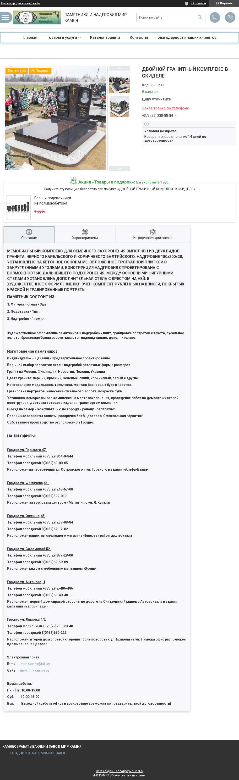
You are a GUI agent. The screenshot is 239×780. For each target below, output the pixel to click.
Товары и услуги (62, 37)
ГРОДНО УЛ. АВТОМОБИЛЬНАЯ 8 (37, 753)
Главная (30, 37)
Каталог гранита (105, 37)
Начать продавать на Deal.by (20, 3)
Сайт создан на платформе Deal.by (119, 771)
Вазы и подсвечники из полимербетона (52, 201)
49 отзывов (198, 3)
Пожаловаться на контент (129, 775)
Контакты (139, 37)
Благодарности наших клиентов (187, 37)
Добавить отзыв (230, 17)
